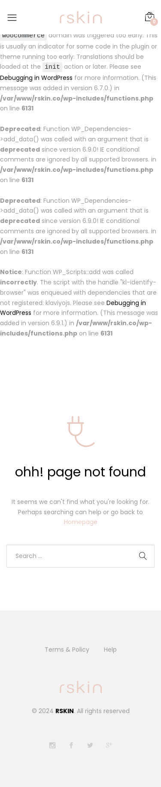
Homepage (80, 522)
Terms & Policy (67, 650)
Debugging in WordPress (36, 78)
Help (110, 650)
